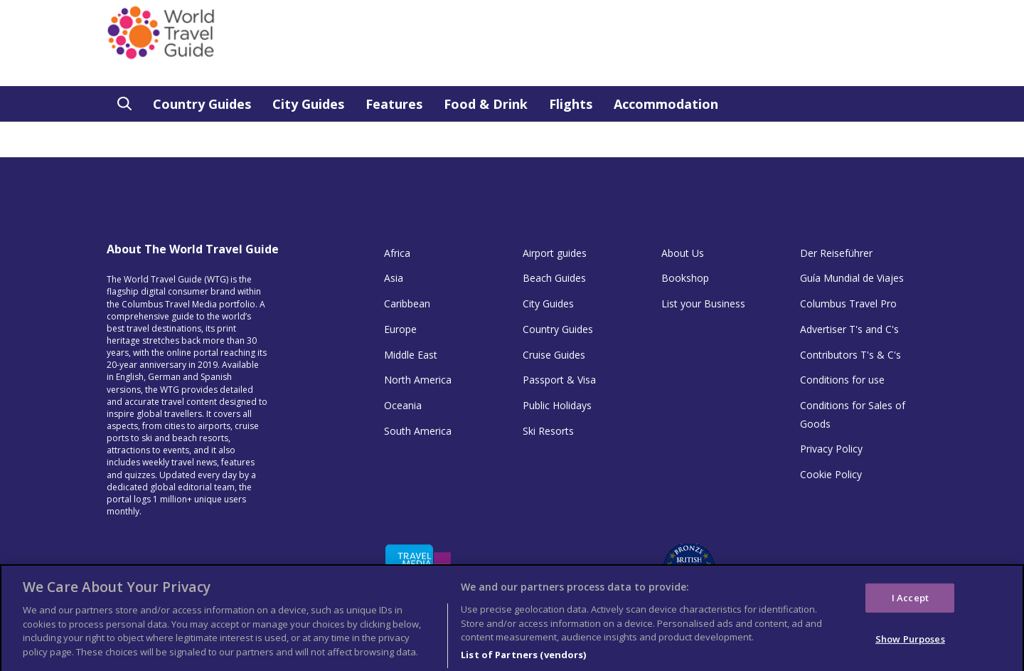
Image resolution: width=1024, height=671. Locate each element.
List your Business (703, 303)
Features (394, 103)
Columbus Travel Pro (848, 303)
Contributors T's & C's (850, 354)
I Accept (910, 601)
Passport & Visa (559, 379)
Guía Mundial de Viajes (852, 278)
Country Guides (202, 103)
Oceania (403, 405)
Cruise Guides (554, 354)
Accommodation (666, 103)
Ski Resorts (548, 431)
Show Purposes (910, 643)
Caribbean (407, 303)
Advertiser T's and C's (849, 329)
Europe (400, 329)
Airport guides (555, 253)
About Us (682, 253)
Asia (393, 278)
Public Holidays (557, 405)
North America (418, 379)
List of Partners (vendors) (523, 658)
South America (418, 431)
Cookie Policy (831, 474)
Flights (570, 103)
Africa (397, 253)
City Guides (308, 103)
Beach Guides (554, 278)
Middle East (410, 354)
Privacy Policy (831, 448)
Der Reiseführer (836, 253)
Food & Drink (486, 103)
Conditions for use (842, 379)
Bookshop (685, 278)
